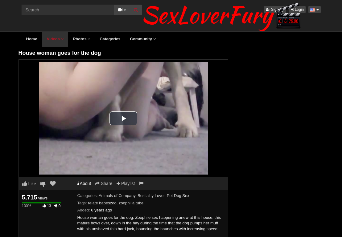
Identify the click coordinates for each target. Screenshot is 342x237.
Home (31, 39)
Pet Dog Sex (178, 195)
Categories (110, 39)
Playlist (126, 183)
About (84, 183)
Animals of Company (117, 195)
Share (103, 183)
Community (143, 39)
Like (29, 183)
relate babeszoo (102, 203)
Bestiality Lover (151, 195)
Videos (55, 39)
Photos (81, 39)
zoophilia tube (131, 203)
